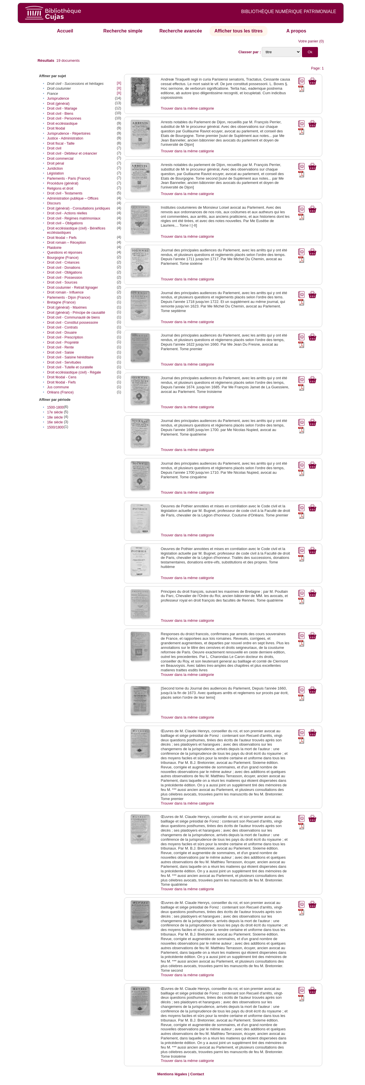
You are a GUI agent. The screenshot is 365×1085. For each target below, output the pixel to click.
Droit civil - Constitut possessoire (72, 323)
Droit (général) (58, 104)
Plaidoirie (54, 248)
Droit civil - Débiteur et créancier (72, 153)
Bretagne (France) (61, 302)
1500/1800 (55, 427)
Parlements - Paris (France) (68, 179)
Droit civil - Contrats (62, 327)
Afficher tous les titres (238, 30)
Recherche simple (122, 30)
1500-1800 (55, 407)
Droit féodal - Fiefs (61, 382)
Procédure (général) (62, 183)
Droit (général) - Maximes (67, 307)
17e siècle (55, 412)
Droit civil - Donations (63, 268)
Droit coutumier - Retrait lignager (72, 288)
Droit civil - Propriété (63, 342)
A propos (296, 30)
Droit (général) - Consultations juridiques (78, 208)
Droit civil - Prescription (65, 337)
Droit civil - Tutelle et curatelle (70, 367)
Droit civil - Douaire (62, 333)
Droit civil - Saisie (60, 352)
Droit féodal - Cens (61, 377)
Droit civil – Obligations (65, 223)
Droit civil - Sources (62, 282)
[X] (119, 83)
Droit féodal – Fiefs (62, 238)
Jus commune (58, 387)
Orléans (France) (60, 392)
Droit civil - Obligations (64, 272)
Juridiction (55, 169)
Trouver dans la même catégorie (187, 108)
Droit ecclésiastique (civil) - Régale (74, 372)
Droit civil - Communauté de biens (73, 317)
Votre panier (308, 41)
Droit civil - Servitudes (64, 362)
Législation (55, 173)
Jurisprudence (58, 98)
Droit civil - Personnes (64, 118)
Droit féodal (56, 128)
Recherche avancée (180, 30)
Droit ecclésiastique (62, 124)
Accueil (65, 30)
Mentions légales (172, 1074)
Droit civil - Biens (60, 114)
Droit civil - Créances (63, 262)
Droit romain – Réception (66, 243)
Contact (197, 1074)
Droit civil (54, 148)
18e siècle (55, 417)
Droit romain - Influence (65, 292)
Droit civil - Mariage (62, 108)
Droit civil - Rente (60, 347)
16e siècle (55, 422)
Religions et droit (60, 188)
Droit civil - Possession (64, 278)
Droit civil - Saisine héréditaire (70, 357)
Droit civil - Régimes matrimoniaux (73, 218)
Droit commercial (60, 159)
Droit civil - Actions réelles (67, 213)
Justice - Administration (65, 138)
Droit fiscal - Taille (61, 143)
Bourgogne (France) (62, 258)
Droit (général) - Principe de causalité (76, 313)
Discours (54, 203)
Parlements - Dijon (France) (68, 298)
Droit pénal (55, 163)
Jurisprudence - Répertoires (68, 134)
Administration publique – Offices (72, 198)
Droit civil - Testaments (64, 193)
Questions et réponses (64, 253)
